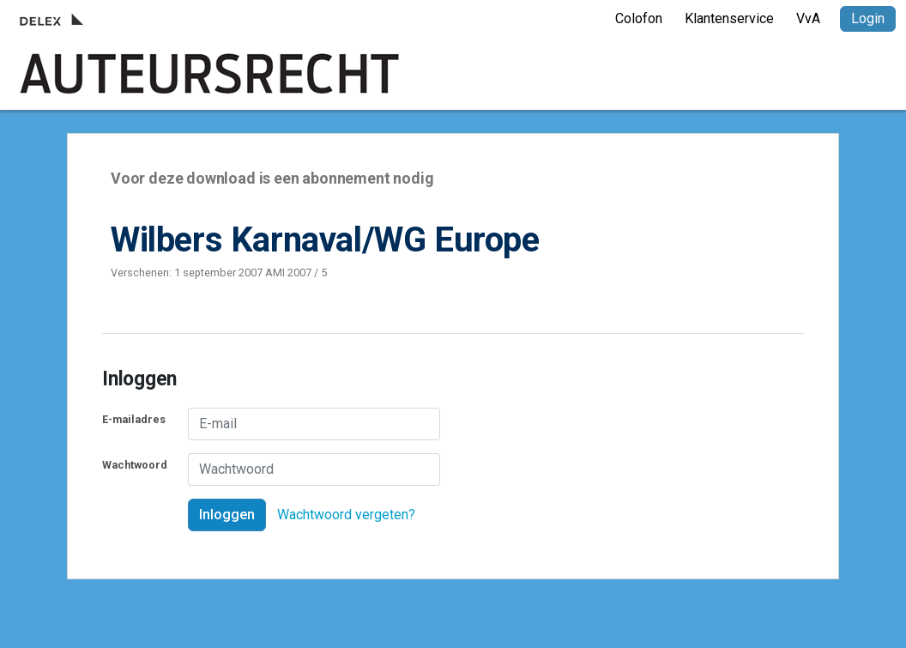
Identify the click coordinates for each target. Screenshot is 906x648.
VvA (808, 18)
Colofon (638, 18)
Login (868, 18)
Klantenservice (729, 18)
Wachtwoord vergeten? (346, 514)
